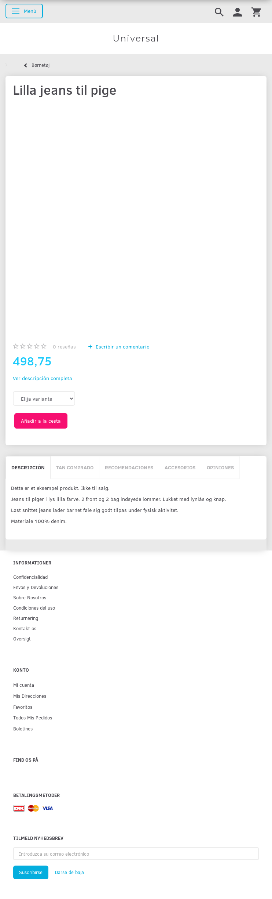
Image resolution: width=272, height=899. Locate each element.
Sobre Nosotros (29, 597)
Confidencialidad (30, 577)
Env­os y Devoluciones (35, 587)
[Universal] (136, 38)
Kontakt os (24, 628)
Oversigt (22, 638)
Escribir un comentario (122, 346)
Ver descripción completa (42, 378)
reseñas (64, 346)
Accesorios (180, 467)
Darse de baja (69, 872)
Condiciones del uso (34, 607)
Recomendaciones (129, 467)
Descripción (28, 467)
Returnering (25, 618)
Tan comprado (74, 467)
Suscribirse (31, 872)
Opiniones (220, 467)
